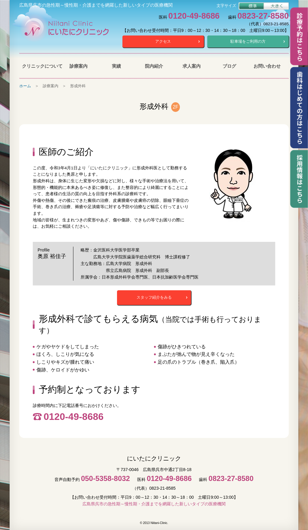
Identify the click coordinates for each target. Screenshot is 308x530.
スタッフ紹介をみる (154, 296)
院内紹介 (154, 65)
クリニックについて (41, 65)
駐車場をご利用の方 (248, 41)
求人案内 (192, 65)
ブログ (229, 65)
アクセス (163, 41)
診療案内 (78, 65)
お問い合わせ (267, 65)
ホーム (25, 85)
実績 (116, 65)
